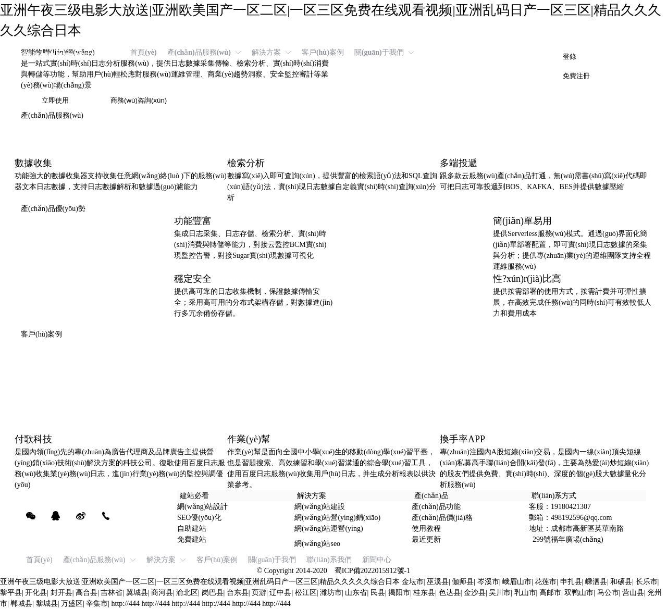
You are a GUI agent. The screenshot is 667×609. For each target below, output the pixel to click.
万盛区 (72, 603)
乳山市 (525, 592)
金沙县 (475, 592)
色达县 (450, 592)
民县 (377, 592)
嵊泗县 (596, 582)
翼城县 (137, 592)
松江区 (306, 592)
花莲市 (546, 582)
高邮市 (550, 592)
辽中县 (280, 592)
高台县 (86, 592)
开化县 (36, 592)
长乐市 (647, 582)
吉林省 (111, 592)
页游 (259, 592)
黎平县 (11, 592)
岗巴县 (213, 592)
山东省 (356, 592)
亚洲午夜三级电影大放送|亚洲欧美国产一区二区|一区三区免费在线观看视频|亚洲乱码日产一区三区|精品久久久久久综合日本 (200, 582)
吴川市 (500, 592)
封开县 (61, 592)
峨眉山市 (517, 582)
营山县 (633, 592)
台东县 (238, 592)
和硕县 (621, 582)
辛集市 (97, 603)
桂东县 (424, 592)
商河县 (162, 592)
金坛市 (413, 582)
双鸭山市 (579, 592)
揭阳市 (399, 592)
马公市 (608, 592)
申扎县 (571, 582)
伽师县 (463, 582)
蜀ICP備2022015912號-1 (372, 571)
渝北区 (187, 592)
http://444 (126, 603)
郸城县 (21, 603)
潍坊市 (331, 592)
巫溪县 (438, 582)
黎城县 (47, 603)
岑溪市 (488, 582)
